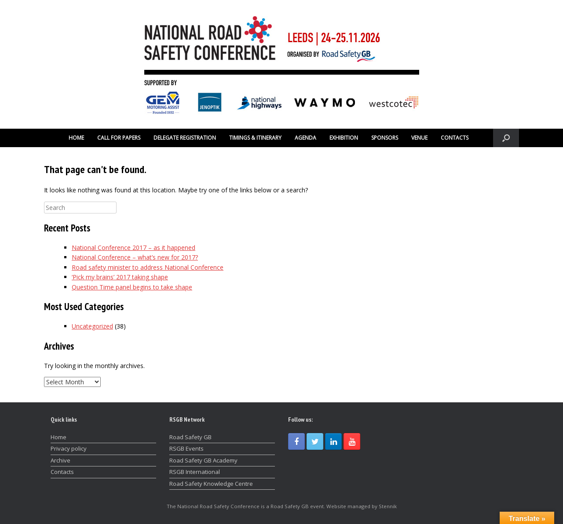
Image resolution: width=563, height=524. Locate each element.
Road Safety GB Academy (203, 460)
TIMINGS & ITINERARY (255, 137)
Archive (60, 460)
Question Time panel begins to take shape (132, 287)
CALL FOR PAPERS (118, 137)
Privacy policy (69, 448)
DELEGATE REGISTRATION (185, 137)
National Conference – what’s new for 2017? (135, 257)
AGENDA (305, 137)
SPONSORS (384, 137)
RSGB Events (186, 448)
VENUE (419, 137)
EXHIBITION (343, 137)
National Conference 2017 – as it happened (133, 247)
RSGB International (194, 472)
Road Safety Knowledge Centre (211, 484)
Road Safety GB (190, 437)
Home (58, 437)
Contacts (62, 472)
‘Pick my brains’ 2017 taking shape (120, 277)
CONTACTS (454, 137)
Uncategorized (92, 326)
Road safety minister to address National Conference (147, 267)
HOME (76, 137)
